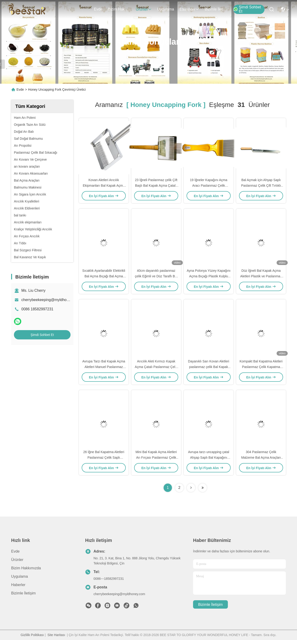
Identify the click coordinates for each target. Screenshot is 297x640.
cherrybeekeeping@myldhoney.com (50, 300)
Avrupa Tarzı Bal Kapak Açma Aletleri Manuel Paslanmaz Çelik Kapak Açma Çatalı (103, 366)
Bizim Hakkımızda (119, 9)
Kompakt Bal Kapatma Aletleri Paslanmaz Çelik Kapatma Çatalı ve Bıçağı (260, 366)
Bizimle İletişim (216, 9)
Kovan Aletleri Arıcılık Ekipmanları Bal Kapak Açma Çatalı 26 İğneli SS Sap (104, 185)
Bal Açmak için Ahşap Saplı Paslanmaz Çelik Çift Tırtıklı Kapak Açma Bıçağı (261, 185)
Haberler (18, 585)
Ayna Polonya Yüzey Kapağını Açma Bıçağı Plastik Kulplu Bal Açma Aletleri (209, 276)
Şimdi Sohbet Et (247, 9)
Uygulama (165, 9)
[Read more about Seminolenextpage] (191, 488)
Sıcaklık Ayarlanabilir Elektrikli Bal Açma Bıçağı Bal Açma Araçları (103, 276)
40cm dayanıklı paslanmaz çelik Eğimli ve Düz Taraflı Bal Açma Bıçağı (156, 276)
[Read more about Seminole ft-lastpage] (202, 488)
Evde (98, 9)
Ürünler (144, 9)
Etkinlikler (189, 9)
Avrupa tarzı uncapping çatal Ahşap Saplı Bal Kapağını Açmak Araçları (208, 457)
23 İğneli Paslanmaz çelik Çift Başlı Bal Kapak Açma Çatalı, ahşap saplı (156, 185)
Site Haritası (56, 635)
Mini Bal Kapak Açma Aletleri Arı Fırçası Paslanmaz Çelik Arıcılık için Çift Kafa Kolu (156, 457)
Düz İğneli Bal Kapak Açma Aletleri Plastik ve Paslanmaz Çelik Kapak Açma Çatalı (261, 276)
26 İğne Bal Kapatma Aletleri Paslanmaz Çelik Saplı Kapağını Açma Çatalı (103, 457)
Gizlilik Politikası (32, 635)
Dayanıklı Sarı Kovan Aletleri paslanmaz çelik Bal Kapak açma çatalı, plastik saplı (208, 366)
